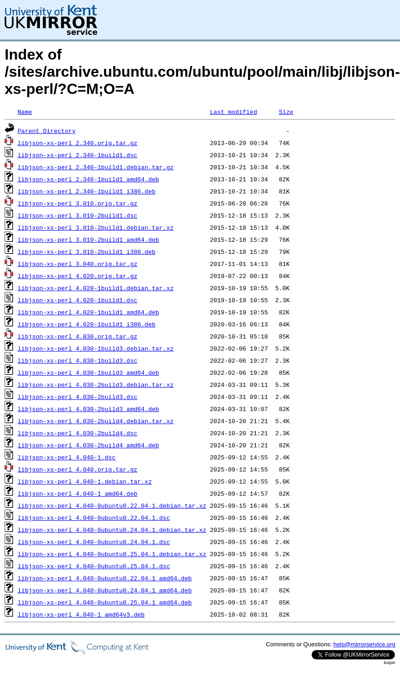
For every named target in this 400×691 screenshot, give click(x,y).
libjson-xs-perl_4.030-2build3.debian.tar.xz (95, 384)
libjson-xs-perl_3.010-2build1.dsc (77, 215)
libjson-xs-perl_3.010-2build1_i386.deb (86, 251)
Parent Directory (47, 130)
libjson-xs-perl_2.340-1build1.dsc (77, 155)
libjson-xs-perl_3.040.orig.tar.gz (77, 263)
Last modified (233, 111)
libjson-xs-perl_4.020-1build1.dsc (77, 300)
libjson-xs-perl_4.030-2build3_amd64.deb (88, 409)
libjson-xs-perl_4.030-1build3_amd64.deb (88, 372)
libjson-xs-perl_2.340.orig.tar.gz (77, 143)
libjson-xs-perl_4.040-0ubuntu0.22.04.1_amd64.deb (105, 578)
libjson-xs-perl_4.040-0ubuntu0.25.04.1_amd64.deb (105, 602)
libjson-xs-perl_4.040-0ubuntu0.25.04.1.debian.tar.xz (112, 554)
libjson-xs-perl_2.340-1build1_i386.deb (86, 191)
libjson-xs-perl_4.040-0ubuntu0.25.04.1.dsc (94, 566)
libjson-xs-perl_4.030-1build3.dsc (77, 360)
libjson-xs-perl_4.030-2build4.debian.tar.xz (95, 421)
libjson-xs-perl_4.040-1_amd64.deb (77, 493)
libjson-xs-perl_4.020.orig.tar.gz (77, 276)
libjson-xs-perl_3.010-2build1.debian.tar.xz (95, 227)
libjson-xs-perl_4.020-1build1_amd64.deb (88, 312)
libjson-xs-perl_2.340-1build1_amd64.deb (88, 179)
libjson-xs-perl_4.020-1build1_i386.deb (86, 324)
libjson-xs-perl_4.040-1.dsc (67, 457)
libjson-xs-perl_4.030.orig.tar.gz (77, 336)
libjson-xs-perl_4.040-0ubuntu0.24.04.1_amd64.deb (105, 590)
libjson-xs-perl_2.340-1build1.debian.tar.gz (95, 167)
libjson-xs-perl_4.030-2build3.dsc (77, 396)
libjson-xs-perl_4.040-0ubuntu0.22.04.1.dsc (94, 517)
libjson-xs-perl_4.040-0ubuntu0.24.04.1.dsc (94, 542)
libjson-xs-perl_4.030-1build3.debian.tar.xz (95, 348)
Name (25, 111)
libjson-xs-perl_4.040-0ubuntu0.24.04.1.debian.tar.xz (112, 529)
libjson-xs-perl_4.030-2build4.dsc (77, 433)
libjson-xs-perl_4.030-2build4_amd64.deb (88, 445)
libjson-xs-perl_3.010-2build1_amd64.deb (88, 239)
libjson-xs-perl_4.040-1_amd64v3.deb (81, 614)
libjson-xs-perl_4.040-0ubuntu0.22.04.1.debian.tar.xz (112, 505)
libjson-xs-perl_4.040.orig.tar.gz (77, 469)
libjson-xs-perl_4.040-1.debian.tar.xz (85, 481)
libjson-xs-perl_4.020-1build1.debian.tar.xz (95, 288)
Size (286, 111)
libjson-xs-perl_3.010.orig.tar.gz (77, 203)
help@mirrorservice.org (364, 644)
